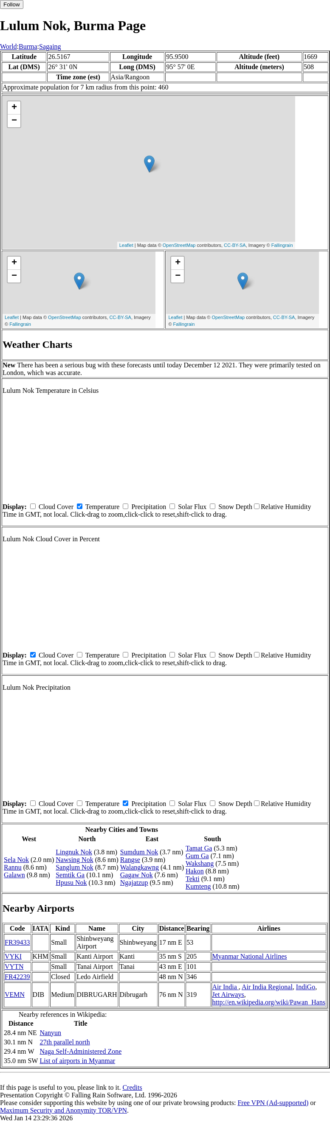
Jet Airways (228, 994)
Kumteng (198, 886)
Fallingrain (282, 245)
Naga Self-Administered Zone (80, 1051)
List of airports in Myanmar (77, 1060)
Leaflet (126, 245)
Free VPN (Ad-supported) (272, 1102)
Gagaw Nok (136, 875)
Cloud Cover (56, 506)
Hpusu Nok (71, 882)
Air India (225, 986)
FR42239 (17, 976)
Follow (11, 4)
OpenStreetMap (179, 245)
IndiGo (305, 986)
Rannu (13, 867)
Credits (132, 1087)
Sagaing (50, 46)
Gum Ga (197, 855)
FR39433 (17, 942)
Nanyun (50, 1032)
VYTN (14, 966)
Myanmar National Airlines (249, 956)
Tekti (193, 878)
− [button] (14, 121)
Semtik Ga (70, 875)
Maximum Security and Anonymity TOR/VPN (63, 1110)
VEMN (15, 994)
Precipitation (148, 506)
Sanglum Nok (74, 867)
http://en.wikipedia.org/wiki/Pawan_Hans (268, 1002)
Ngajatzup (134, 882)
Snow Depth (235, 506)
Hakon (195, 871)
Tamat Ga (199, 848)
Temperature (102, 506)
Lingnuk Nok (74, 852)
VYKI (13, 956)
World (8, 46)
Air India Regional (267, 986)
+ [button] (14, 107)
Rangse (130, 859)
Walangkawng (139, 867)
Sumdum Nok (139, 852)
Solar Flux (192, 506)
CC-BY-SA (235, 245)
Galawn (14, 875)
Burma (28, 46)
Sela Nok (16, 859)
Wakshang (200, 863)
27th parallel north (64, 1042)
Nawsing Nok (74, 859)
